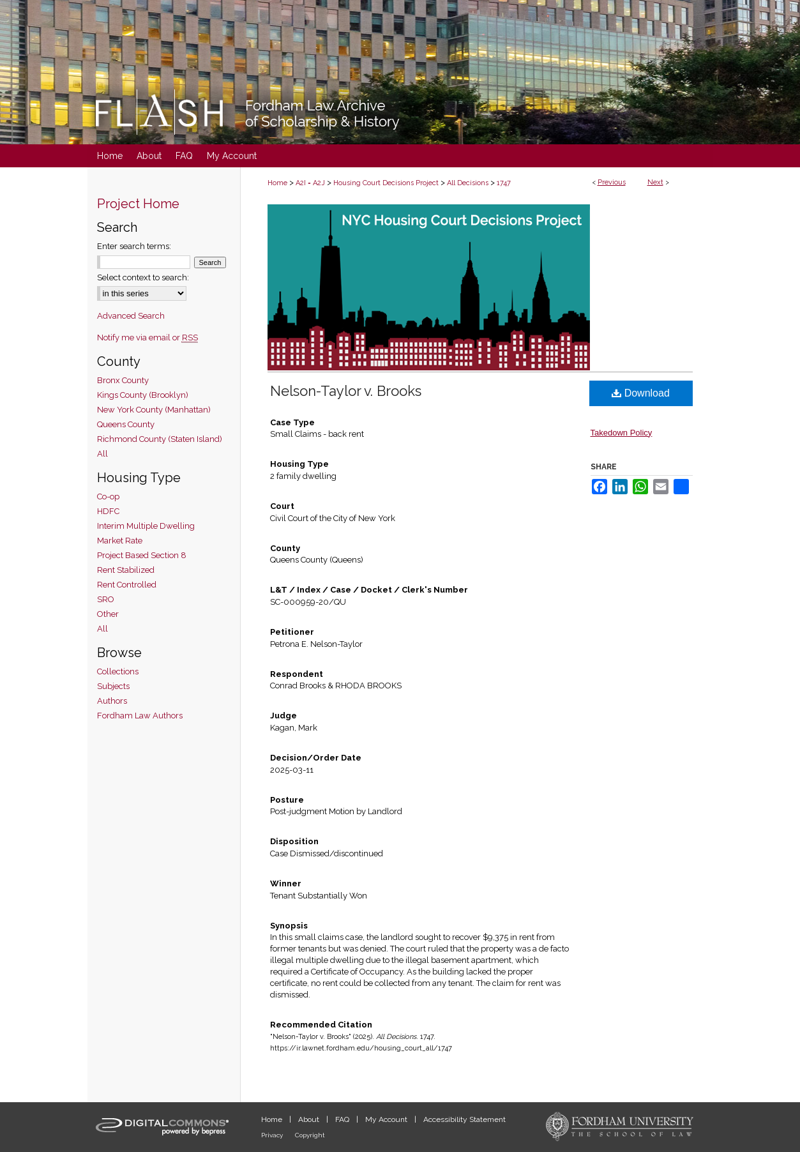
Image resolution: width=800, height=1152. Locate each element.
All (102, 454)
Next (655, 182)
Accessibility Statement (464, 1119)
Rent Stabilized (126, 570)
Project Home (138, 203)
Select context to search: (143, 277)
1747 (504, 183)
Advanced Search (131, 316)
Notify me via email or (147, 337)
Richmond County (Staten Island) (159, 439)
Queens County (126, 424)
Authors (112, 701)
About (309, 1119)
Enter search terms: (134, 246)
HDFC (108, 511)
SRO (105, 599)
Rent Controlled (126, 584)
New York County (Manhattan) (154, 409)
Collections (118, 671)
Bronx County (123, 380)
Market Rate (119, 540)
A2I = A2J (310, 183)
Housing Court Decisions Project (386, 183)
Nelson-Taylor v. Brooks (345, 391)
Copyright (310, 1135)
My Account (387, 1119)
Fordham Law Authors (140, 715)
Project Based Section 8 (141, 555)
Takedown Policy (622, 432)
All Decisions (467, 183)
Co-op (108, 496)
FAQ (343, 1119)
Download (641, 393)
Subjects (113, 686)
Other (108, 614)
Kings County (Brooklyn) (142, 395)
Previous (612, 182)
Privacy (273, 1135)
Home (277, 183)
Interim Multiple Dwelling (146, 526)
